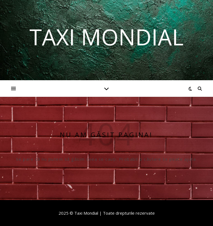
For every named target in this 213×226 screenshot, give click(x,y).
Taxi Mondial (106, 37)
